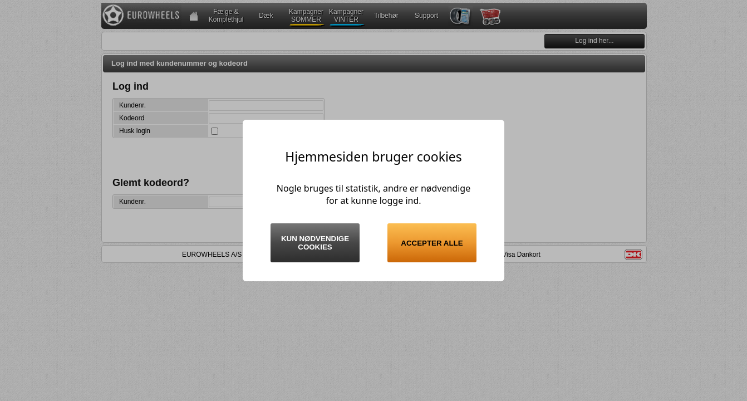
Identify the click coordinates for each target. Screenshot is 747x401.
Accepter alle (432, 243)
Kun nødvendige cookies (315, 242)
